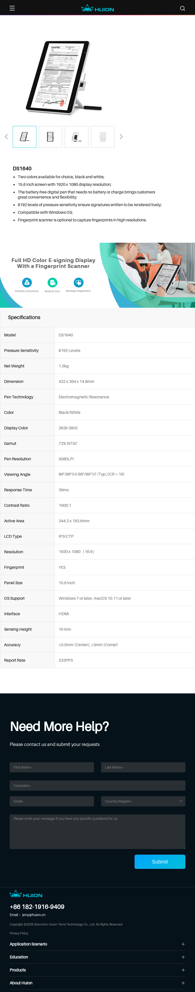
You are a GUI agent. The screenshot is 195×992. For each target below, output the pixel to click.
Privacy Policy (19, 933)
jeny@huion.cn (33, 915)
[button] (121, 136)
